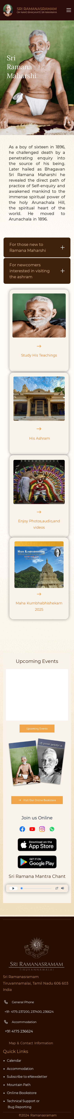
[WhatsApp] (52, 890)
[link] (37, 794)
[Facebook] (22, 890)
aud (45, 521)
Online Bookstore (22, 1093)
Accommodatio (19, 1069)
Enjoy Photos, (30, 521)
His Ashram (39, 438)
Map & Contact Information (31, 1043)
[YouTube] (32, 890)
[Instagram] (42, 890)
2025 (39, 609)
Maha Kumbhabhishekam (39, 603)
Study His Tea (33, 355)
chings (51, 355)
